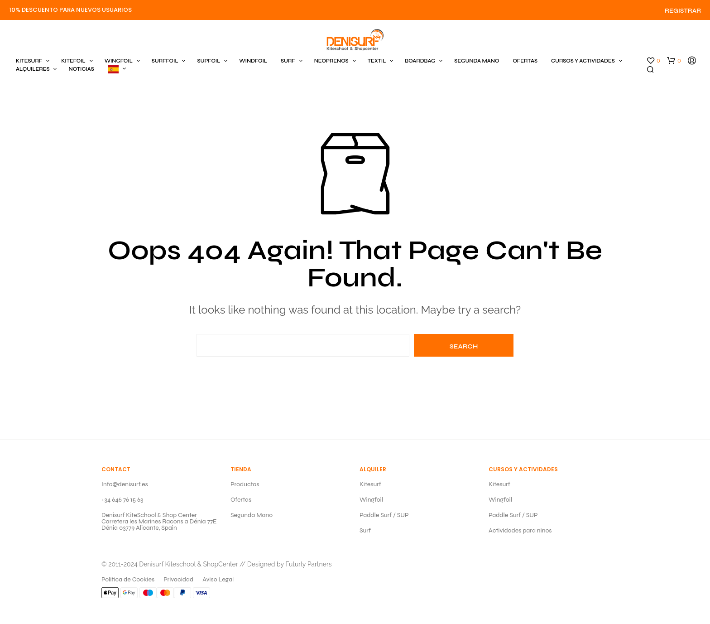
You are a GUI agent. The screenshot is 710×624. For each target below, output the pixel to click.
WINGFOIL (119, 61)
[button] (653, 60)
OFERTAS (525, 61)
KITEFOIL (73, 61)
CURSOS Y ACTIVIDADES (583, 61)
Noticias (81, 69)
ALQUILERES (32, 69)
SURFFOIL (165, 61)
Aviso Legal (218, 579)
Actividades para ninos (520, 530)
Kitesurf (370, 484)
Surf (365, 530)
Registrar (683, 11)
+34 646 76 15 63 (122, 499)
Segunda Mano (251, 515)
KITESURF (29, 61)
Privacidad (178, 579)
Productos (244, 484)
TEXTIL (377, 61)
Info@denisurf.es (124, 484)
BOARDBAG (420, 61)
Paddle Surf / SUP (384, 515)
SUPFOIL (208, 61)
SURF (288, 61)
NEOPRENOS (331, 61)
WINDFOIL (253, 61)
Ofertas (240, 499)
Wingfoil (371, 499)
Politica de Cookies (127, 579)
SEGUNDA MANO (476, 61)
